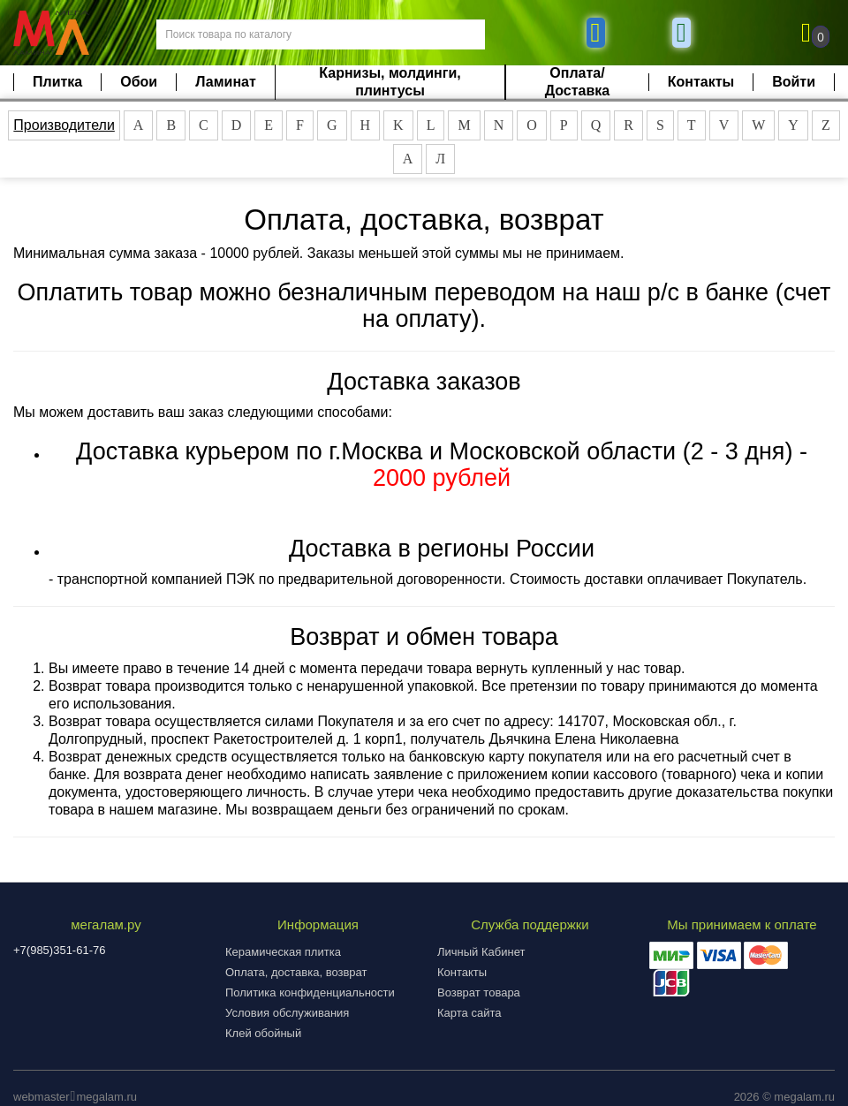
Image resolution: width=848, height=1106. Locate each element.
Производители (64, 125)
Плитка (57, 81)
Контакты (701, 81)
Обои (138, 81)
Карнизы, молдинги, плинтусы (389, 81)
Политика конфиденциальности (310, 992)
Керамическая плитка (283, 951)
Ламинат (225, 81)
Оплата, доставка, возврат (296, 972)
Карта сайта (469, 1012)
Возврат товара (478, 992)
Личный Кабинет (481, 951)
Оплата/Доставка (577, 81)
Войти (793, 81)
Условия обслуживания (287, 1012)
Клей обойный (263, 1033)
